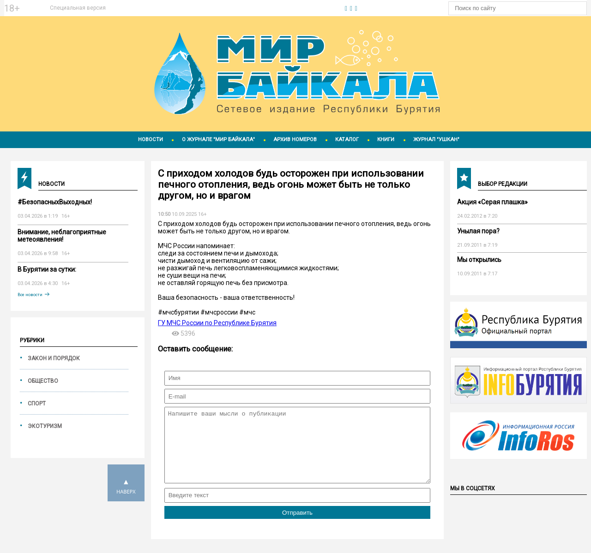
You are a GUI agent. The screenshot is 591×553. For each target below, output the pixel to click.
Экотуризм (45, 426)
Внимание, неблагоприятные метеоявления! (62, 235)
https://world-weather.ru (225, 4)
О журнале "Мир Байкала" (218, 140)
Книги (385, 140)
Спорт (37, 403)
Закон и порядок (54, 358)
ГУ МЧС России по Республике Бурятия (217, 323)
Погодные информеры (225, 12)
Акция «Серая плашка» (492, 202)
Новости (150, 140)
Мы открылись (479, 259)
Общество (43, 381)
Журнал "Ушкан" (436, 140)
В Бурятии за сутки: (47, 269)
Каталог (347, 140)
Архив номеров (295, 140)
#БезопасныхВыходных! (55, 202)
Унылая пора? (478, 231)
